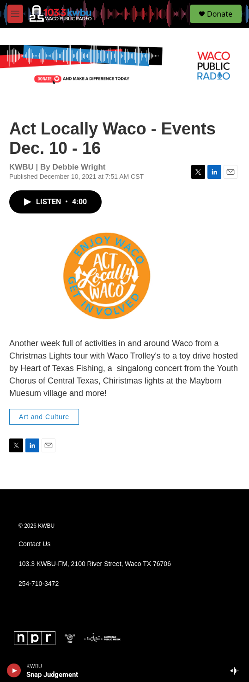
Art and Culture (44, 416)
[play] (14, 670)
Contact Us (34, 544)
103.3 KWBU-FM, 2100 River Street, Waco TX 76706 (94, 563)
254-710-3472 (38, 583)
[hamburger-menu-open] (15, 14)
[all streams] (237, 670)
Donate (219, 14)
